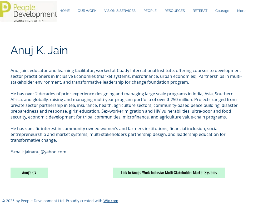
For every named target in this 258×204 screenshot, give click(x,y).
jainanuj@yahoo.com (45, 152)
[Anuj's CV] (29, 173)
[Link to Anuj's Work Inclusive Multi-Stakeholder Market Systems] (169, 173)
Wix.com (110, 200)
